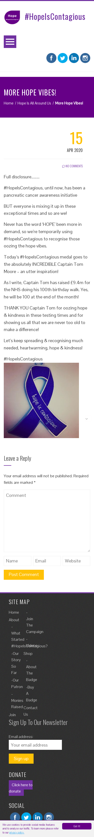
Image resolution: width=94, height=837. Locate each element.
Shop (28, 653)
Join (12, 714)
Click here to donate (21, 788)
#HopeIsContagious (55, 16)
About (14, 619)
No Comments (72, 166)
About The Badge (31, 673)
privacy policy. (16, 832)
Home (14, 612)
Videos (32, 645)
